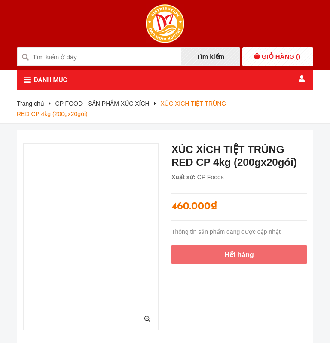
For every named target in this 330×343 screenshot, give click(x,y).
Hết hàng (239, 254)
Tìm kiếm (210, 56)
